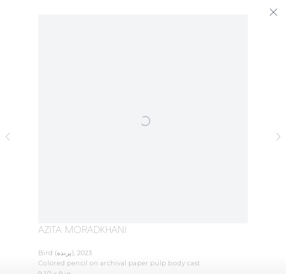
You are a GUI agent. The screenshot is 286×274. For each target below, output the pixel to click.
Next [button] (278, 137)
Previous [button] (7, 137)
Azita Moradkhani (82, 231)
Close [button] (273, 12)
